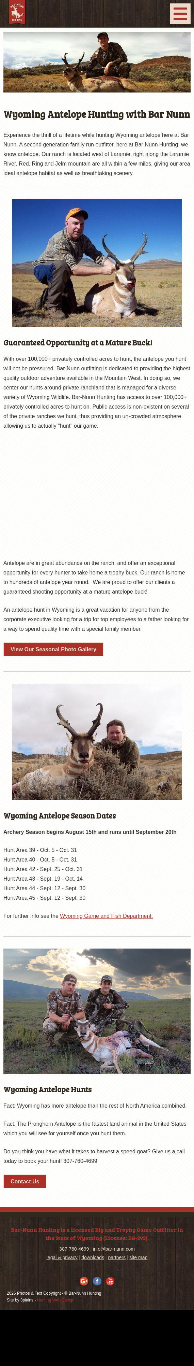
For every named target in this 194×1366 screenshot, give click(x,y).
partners (117, 1257)
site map (138, 1257)
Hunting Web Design (56, 1300)
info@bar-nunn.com (114, 1249)
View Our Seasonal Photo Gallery (53, 649)
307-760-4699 (74, 1249)
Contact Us (25, 1181)
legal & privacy (62, 1257)
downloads (92, 1257)
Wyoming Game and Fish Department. (106, 916)
